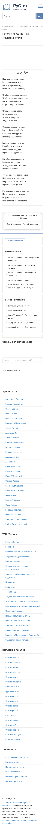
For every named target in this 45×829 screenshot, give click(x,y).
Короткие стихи (12, 686)
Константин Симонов (14, 491)
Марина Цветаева (13, 452)
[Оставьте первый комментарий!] (22, 360)
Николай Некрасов (13, 418)
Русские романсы (13, 772)
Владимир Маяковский (15, 423)
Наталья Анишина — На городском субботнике (22, 274)
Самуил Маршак (12, 471)
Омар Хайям (11, 505)
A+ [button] (26, 73)
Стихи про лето (12, 710)
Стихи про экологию (15, 241)
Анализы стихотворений (12, 803)
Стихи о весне (11, 706)
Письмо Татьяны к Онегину (17, 616)
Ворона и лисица (12, 561)
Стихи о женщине (13, 682)
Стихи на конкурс (13, 735)
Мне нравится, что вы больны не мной (22, 606)
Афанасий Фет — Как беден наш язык (22, 327)
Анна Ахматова (12, 438)
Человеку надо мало (14, 611)
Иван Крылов (11, 414)
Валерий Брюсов (12, 500)
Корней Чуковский (13, 476)
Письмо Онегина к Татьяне (17, 621)
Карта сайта (7, 823)
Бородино (9, 547)
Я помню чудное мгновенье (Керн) (20, 552)
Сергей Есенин (11, 409)
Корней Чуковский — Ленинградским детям (22, 316)
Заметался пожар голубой (17, 640)
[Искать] (39, 16)
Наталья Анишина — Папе (18, 280)
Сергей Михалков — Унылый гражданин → (22, 225)
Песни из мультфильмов (16, 776)
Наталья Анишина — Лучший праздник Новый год (23, 259)
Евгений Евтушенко (14, 486)
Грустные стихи (12, 691)
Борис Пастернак (13, 466)
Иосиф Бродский (12, 447)
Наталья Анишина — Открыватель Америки (21, 266)
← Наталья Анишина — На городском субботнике (22, 216)
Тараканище (11, 592)
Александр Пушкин (14, 399)
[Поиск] (19, 16)
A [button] (18, 72)
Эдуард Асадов (12, 481)
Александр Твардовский (16, 519)
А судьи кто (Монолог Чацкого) (19, 597)
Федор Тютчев (11, 428)
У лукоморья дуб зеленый (17, 556)
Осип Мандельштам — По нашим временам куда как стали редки (21, 286)
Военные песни (12, 762)
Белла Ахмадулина (13, 510)
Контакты (6, 820)
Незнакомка (11, 582)
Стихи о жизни (11, 667)
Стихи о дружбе (12, 677)
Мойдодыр (10, 587)
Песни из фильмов (13, 781)
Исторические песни (14, 767)
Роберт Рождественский (16, 524)
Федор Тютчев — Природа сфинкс (21, 323)
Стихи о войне (11, 725)
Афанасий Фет (11, 433)
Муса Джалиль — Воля (17, 310)
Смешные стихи (12, 715)
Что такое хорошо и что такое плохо (21, 601)
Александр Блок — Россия (17, 625)
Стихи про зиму (12, 701)
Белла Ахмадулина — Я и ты (19, 306)
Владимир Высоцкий (14, 442)
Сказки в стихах (12, 739)
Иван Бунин (10, 495)
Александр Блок (12, 457)
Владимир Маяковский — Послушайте (22, 635)
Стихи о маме (11, 720)
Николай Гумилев (13, 515)
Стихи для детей (12, 662)
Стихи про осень (12, 696)
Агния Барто (10, 462)
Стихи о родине (12, 730)
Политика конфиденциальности (24, 820)
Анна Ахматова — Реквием (17, 630)
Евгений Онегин (12, 542)
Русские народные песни (16, 757)
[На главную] (16, 9)
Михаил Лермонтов (14, 404)
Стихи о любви (12, 658)
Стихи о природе (12, 672)
